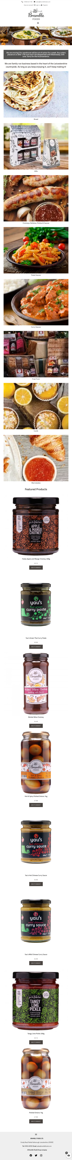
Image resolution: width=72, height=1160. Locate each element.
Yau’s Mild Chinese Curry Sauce (36, 954)
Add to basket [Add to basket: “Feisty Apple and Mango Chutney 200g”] (36, 567)
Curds (36, 431)
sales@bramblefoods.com (44, 1146)
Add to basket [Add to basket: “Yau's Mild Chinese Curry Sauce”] (36, 963)
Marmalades (36, 483)
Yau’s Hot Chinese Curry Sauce (36, 875)
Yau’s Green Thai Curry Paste (36, 638)
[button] (38, 23)
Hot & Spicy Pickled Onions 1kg (36, 796)
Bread (36, 119)
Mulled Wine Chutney (36, 717)
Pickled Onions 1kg (36, 1112)
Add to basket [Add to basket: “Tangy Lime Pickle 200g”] (36, 1042)
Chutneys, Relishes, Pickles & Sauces (36, 223)
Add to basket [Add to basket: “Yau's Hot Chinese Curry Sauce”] (36, 884)
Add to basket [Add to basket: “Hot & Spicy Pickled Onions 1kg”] (36, 805)
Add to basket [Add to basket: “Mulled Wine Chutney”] (36, 726)
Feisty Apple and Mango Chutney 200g (36, 559)
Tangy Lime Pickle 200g (36, 1033)
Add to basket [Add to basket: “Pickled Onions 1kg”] (36, 1121)
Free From (36, 379)
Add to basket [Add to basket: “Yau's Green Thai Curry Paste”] (36, 647)
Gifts (36, 171)
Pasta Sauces (36, 275)
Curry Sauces (36, 327)
